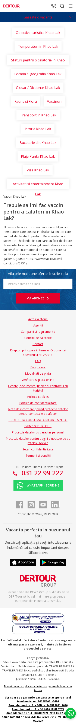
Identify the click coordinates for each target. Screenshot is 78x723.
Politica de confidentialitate (38, 403)
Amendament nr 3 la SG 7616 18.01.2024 (38, 709)
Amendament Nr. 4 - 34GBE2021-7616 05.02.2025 (38, 713)
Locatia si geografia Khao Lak (38, 74)
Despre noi (38, 367)
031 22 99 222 (41, 472)
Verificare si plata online (38, 380)
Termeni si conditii (38, 455)
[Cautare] (62, 6)
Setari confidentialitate (37, 449)
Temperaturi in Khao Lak (38, 46)
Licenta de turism (36, 686)
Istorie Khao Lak (38, 129)
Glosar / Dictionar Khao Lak (38, 87)
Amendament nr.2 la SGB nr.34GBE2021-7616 (38, 705)
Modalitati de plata (38, 373)
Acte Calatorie (38, 319)
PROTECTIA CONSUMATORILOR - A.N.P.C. (38, 420)
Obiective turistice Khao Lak (38, 32)
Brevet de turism (14, 686)
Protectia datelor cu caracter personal (38, 432)
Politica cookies (38, 397)
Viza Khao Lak (38, 170)
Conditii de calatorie (38, 338)
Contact (37, 344)
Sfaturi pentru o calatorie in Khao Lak (38, 61)
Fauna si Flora (26, 101)
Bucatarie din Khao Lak (37, 142)
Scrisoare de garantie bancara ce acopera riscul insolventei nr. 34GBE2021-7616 (38, 699)
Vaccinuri (54, 101)
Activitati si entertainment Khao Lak (38, 185)
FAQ (38, 361)
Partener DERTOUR (38, 426)
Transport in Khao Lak (38, 115)
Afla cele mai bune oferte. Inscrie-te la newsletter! (38, 275)
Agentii (38, 325)
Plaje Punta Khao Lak (38, 156)
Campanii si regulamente (38, 331)
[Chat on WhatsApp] (70, 713)
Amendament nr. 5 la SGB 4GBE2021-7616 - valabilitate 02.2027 (38, 719)
